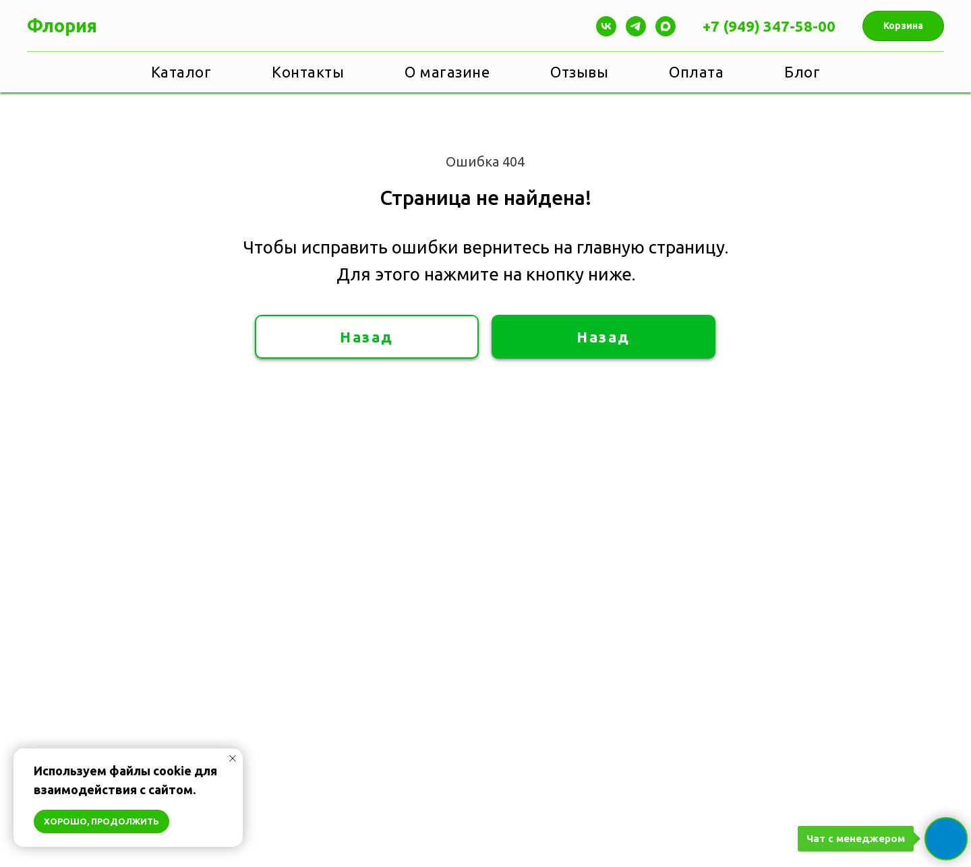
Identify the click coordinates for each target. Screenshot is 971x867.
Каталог (181, 71)
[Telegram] (636, 26)
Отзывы (579, 71)
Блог (802, 71)
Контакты (308, 71)
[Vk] (606, 26)
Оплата (696, 71)
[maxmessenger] (665, 26)
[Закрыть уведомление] (232, 758)
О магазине (447, 71)
